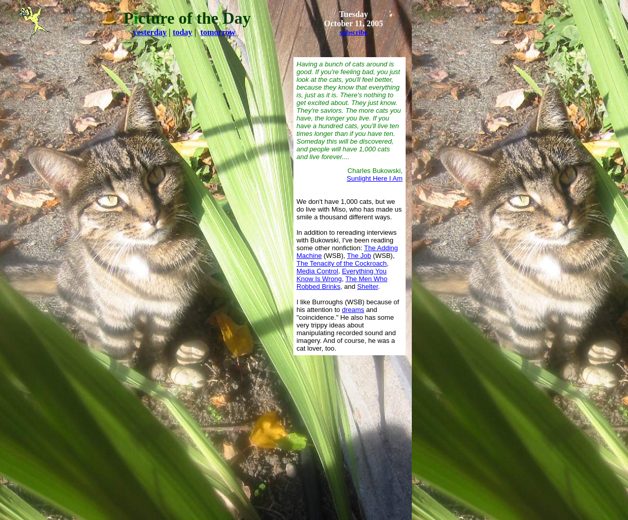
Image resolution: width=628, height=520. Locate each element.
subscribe (354, 32)
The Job (359, 255)
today (182, 32)
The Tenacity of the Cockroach (341, 263)
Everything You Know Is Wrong (341, 275)
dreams (353, 310)
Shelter (367, 286)
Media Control (317, 271)
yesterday (150, 32)
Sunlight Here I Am (375, 178)
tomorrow (217, 32)
